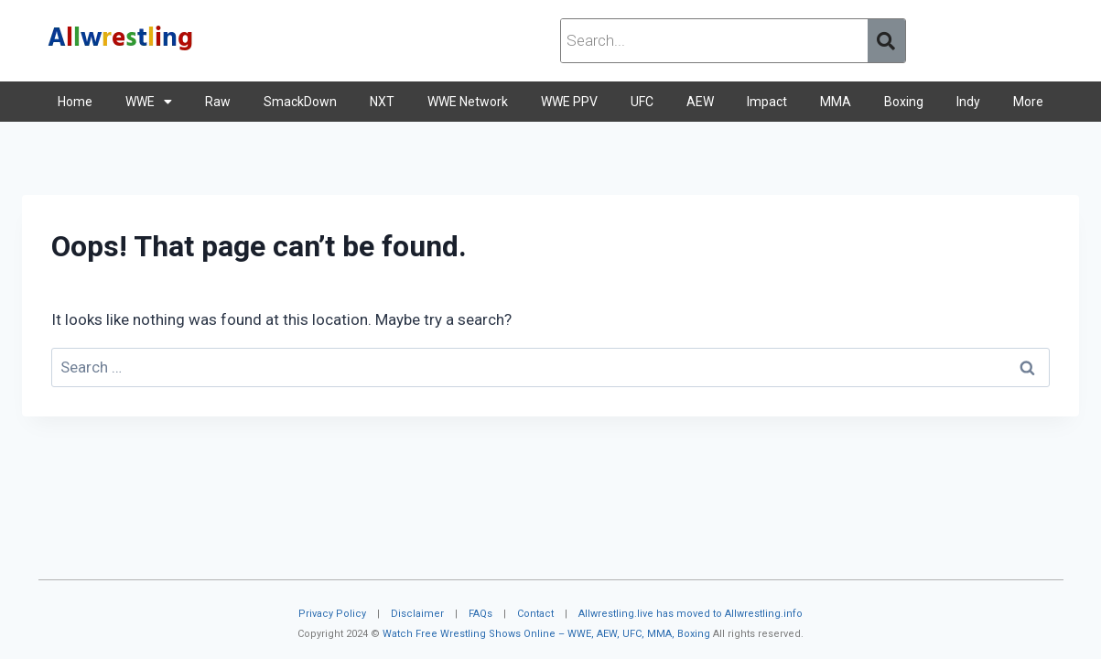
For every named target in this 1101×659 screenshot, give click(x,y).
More (1028, 101)
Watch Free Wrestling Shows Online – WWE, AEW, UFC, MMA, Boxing (546, 634)
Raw (218, 101)
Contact (535, 614)
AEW (700, 101)
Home (75, 101)
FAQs (480, 614)
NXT (382, 101)
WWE (148, 101)
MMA (835, 101)
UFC (642, 101)
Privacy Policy (332, 614)
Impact (767, 101)
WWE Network (467, 101)
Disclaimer (417, 614)
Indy (968, 101)
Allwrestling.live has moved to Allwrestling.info (690, 614)
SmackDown (300, 101)
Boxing (903, 101)
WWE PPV (569, 101)
